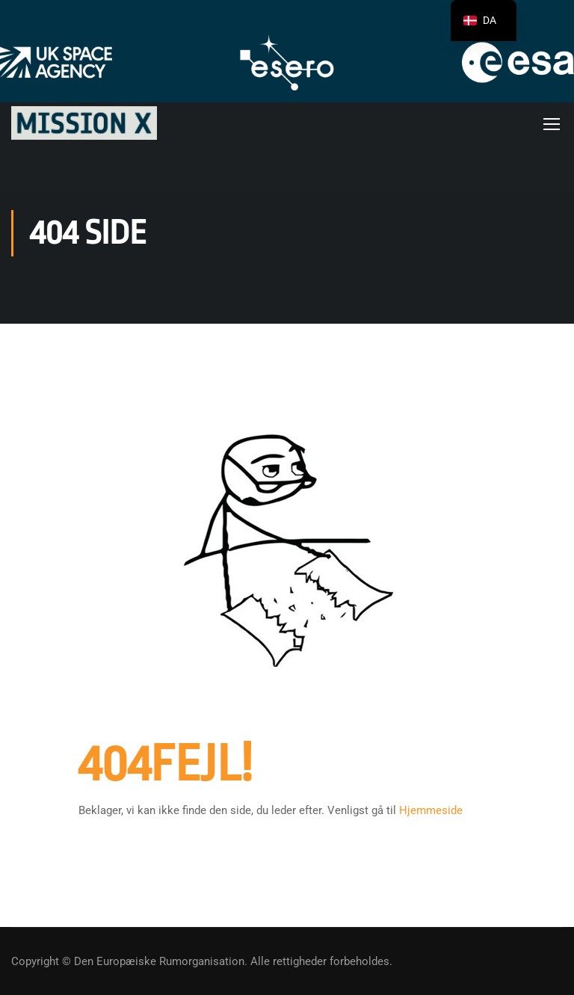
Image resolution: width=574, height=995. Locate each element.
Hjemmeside (431, 812)
